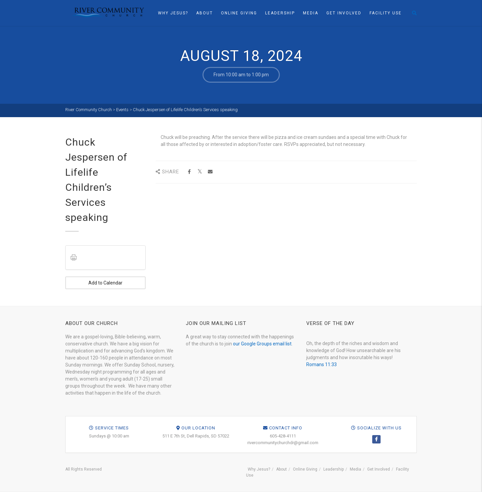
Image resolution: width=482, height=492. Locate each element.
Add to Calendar (105, 282)
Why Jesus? (173, 13)
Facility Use (386, 13)
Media (310, 13)
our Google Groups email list (262, 343)
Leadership (280, 13)
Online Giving (239, 13)
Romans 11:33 (321, 364)
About (204, 13)
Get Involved (344, 13)
